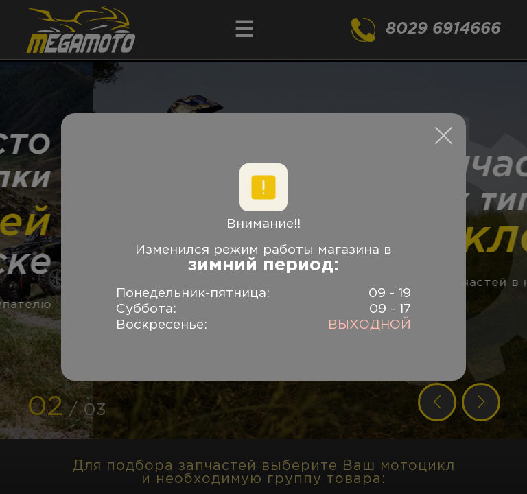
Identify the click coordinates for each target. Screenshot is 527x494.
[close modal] (443, 135)
